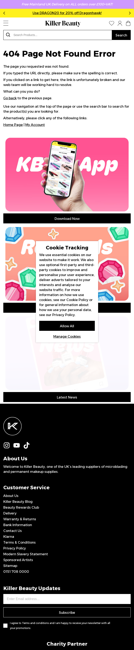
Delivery (10, 436)
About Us (10, 418)
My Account (35, 125)
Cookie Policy (77, 300)
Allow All (67, 326)
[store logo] (62, 24)
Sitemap (10, 488)
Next (129, 13)
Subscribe (67, 535)
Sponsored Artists (18, 482)
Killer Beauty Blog (18, 424)
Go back (10, 98)
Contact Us (12, 453)
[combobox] (57, 35)
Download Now (67, 219)
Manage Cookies (67, 337)
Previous (5, 13)
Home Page (13, 125)
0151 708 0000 (16, 494)
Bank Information (17, 447)
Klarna (8, 459)
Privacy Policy (14, 471)
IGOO (101, 632)
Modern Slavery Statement (25, 476)
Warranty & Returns (19, 441)
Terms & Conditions (19, 465)
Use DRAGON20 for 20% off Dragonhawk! (67, 13)
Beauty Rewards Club (21, 430)
